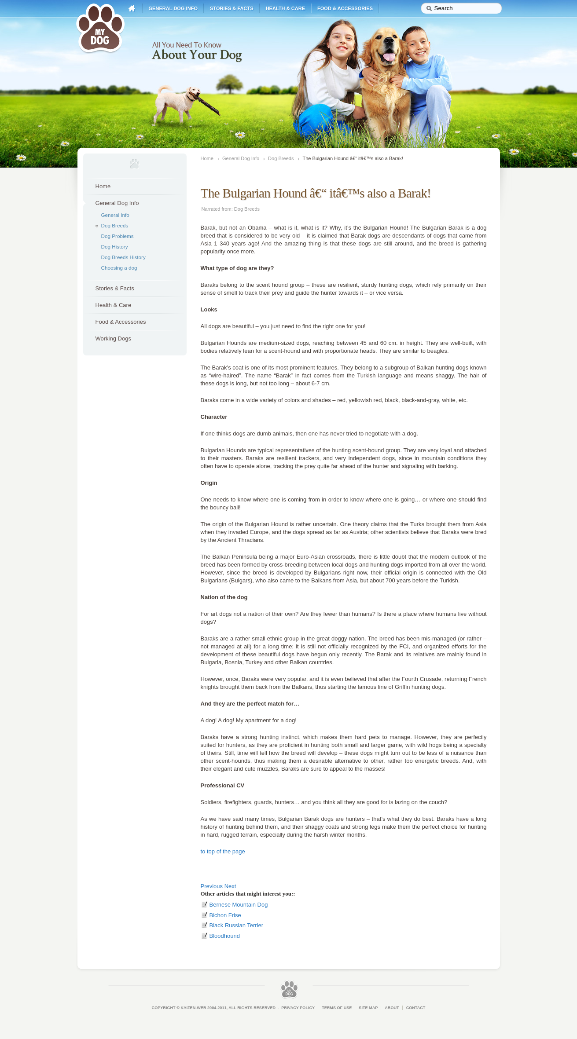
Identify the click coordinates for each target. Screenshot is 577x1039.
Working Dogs (113, 338)
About (392, 1008)
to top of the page (223, 851)
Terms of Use (337, 1008)
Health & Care (285, 8)
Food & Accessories (345, 8)
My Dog (100, 27)
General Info (115, 215)
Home (132, 8)
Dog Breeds (115, 225)
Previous (212, 886)
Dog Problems (117, 236)
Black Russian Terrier (236, 925)
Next (230, 886)
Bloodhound (224, 936)
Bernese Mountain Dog (238, 904)
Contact (416, 1008)
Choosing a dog (119, 268)
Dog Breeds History (123, 257)
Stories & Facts (232, 8)
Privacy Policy (298, 1008)
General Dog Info (173, 8)
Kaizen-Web (193, 1008)
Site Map (368, 1008)
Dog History (114, 246)
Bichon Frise (225, 915)
